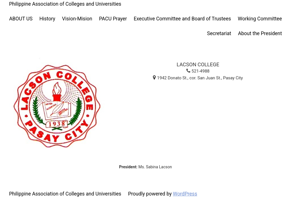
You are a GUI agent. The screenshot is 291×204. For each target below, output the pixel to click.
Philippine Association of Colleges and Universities (65, 4)
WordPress (185, 194)
